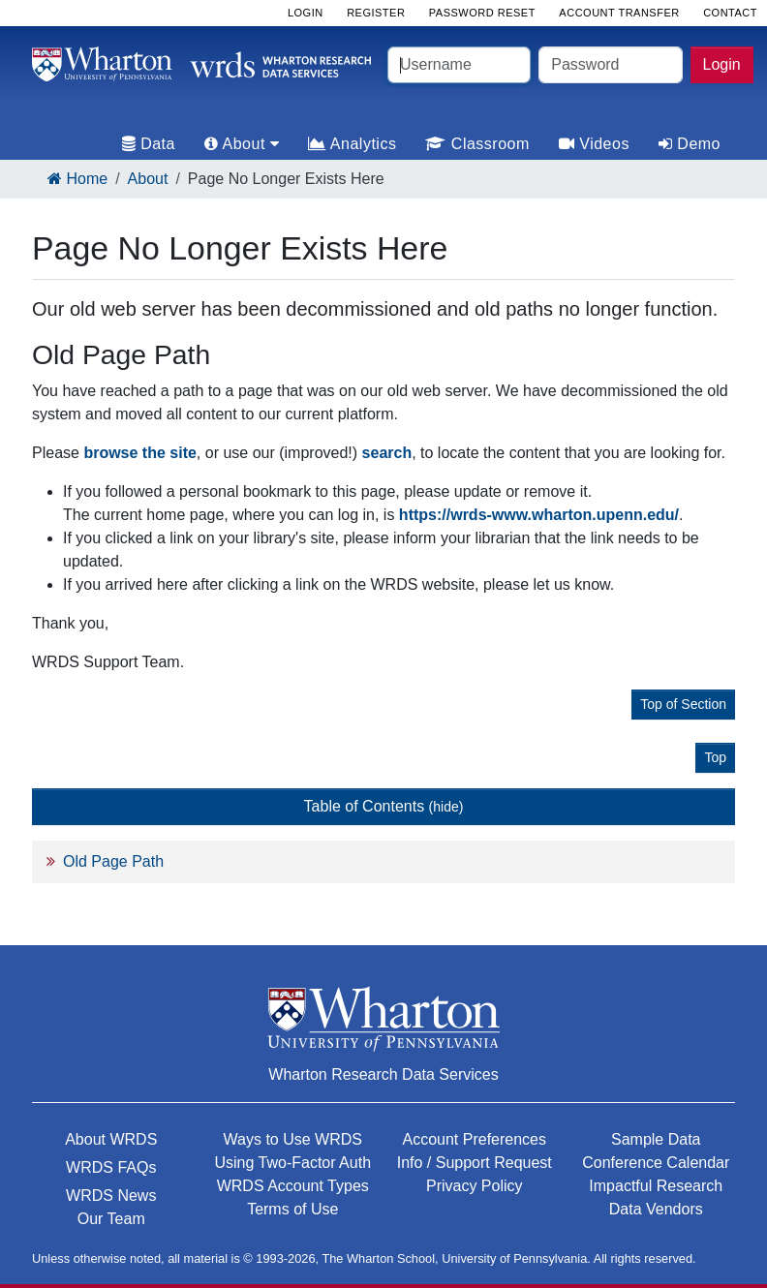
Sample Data (656, 1139)
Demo (690, 144)
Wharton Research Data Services (383, 1074)
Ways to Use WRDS (293, 1139)
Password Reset (482, 12)
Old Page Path (113, 861)
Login (722, 64)
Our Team (111, 1219)
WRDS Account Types (293, 1186)
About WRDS (111, 1139)
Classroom (477, 144)
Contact (730, 12)
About (148, 178)
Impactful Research (655, 1186)
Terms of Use (292, 1209)
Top (715, 757)
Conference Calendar (655, 1162)
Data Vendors (656, 1209)
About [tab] (241, 144)
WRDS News (111, 1195)
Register (376, 12)
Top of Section (683, 704)
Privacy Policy (474, 1186)
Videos (594, 144)
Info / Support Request (474, 1162)
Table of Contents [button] (384, 806)
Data (148, 144)
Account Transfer (619, 12)
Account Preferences (474, 1139)
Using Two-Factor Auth (292, 1162)
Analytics (352, 144)
